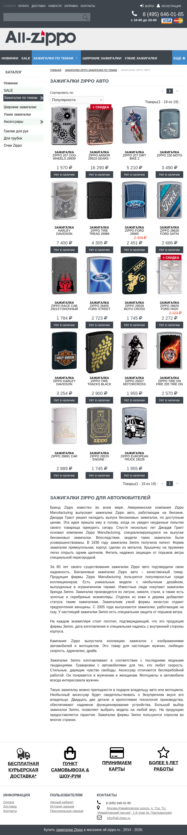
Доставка (39, 6)
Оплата (23, 6)
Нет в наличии (64, 174)
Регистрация (169, 6)
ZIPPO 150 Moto (169, 153)
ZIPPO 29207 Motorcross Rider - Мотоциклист (134, 384)
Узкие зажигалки (141, 58)
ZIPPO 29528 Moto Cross (134, 306)
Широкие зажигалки (101, 58)
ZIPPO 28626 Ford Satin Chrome (169, 232)
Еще (179, 58)
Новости (55, 6)
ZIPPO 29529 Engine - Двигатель (99, 457)
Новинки (10, 58)
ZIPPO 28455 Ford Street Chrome (99, 307)
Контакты (88, 6)
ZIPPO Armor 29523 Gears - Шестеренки (99, 156)
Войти (147, 6)
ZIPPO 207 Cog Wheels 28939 (64, 155)
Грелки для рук (16, 131)
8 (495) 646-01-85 (163, 14)
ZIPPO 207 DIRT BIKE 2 (134, 155)
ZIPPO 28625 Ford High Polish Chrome (169, 307)
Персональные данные (66, 811)
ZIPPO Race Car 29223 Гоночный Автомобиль (64, 307)
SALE (25, 58)
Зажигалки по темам (53, 58)
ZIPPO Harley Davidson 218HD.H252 (64, 382)
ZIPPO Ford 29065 (134, 230)
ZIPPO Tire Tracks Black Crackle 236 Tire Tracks (99, 384)
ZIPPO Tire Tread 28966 (99, 230)
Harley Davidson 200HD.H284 (64, 232)
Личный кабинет (61, 802)
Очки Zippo (13, 145)
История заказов (62, 806)
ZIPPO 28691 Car (64, 454)
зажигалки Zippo (69, 830)
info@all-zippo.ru (118, 818)
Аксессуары (13, 121)
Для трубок (13, 138)
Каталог (14, 72)
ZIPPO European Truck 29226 (134, 456)
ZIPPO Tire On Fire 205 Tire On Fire (169, 382)
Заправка (71, 6)
